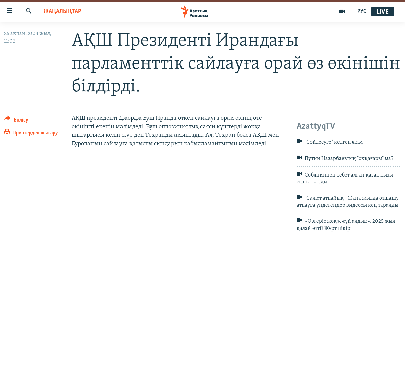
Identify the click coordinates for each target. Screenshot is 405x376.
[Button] (16, 121)
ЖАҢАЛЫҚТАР (62, 11)
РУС (362, 11)
